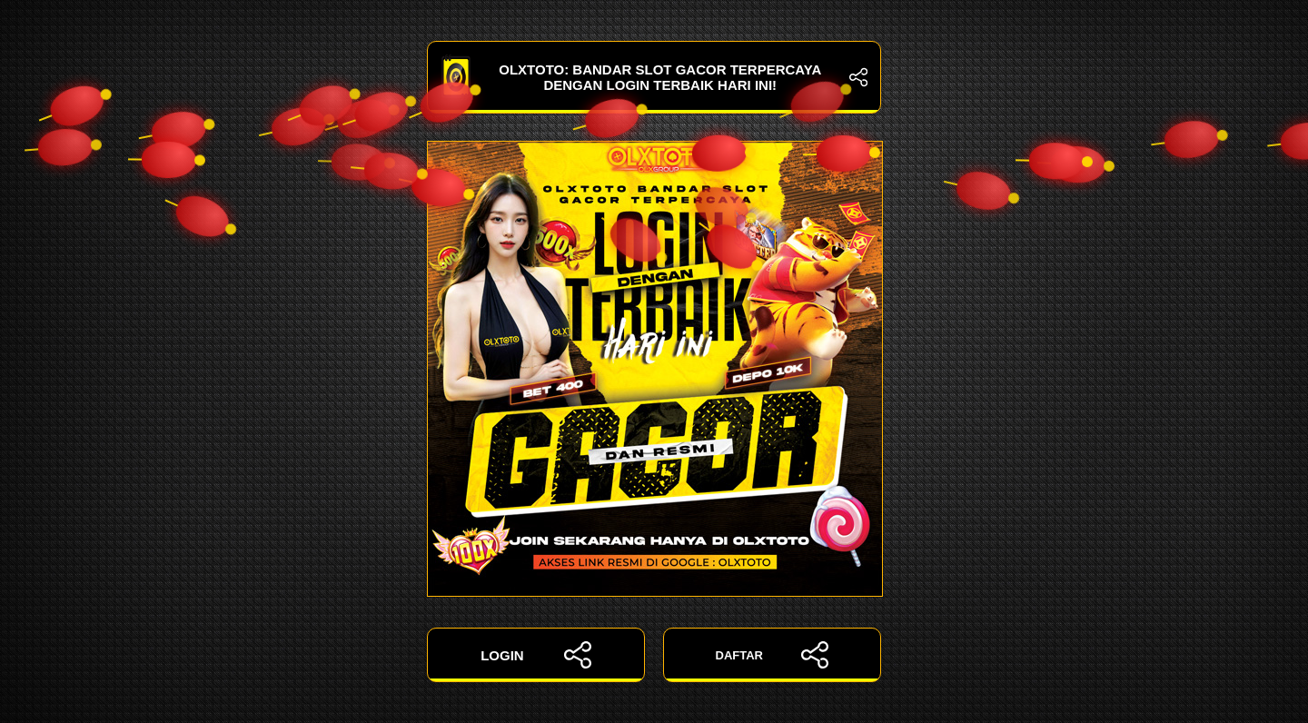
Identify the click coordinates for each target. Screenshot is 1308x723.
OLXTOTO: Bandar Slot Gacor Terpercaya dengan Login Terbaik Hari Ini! (654, 77)
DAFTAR (772, 655)
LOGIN (536, 655)
